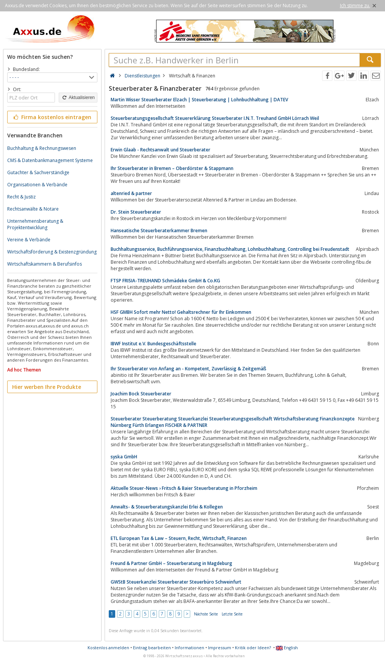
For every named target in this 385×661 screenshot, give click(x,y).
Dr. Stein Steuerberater (136, 212)
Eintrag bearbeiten (152, 647)
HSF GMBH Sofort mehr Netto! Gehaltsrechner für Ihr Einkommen (181, 312)
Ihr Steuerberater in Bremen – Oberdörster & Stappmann (172, 168)
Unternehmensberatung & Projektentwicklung (35, 224)
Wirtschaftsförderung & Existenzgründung (52, 252)
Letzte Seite (232, 614)
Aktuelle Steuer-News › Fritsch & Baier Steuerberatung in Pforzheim (184, 488)
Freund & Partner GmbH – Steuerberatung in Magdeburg (171, 563)
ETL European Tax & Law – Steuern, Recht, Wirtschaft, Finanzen (179, 538)
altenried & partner (131, 193)
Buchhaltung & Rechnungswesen (41, 148)
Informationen (189, 647)
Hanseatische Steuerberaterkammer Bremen (159, 230)
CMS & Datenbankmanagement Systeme (50, 160)
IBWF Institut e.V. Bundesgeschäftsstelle (153, 343)
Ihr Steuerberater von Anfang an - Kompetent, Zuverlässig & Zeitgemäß (188, 368)
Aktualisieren (78, 97)
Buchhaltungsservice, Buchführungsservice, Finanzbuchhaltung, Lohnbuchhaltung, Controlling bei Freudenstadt (230, 249)
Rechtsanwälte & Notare (33, 209)
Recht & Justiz (21, 197)
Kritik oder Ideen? (253, 647)
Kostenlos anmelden (108, 647)
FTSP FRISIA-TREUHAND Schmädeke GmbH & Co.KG (165, 280)
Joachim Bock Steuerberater (141, 393)
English (287, 647)
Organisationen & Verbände (37, 184)
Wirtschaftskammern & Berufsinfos (44, 264)
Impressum (219, 647)
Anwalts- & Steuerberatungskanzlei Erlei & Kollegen (167, 507)
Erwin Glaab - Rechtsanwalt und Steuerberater (160, 149)
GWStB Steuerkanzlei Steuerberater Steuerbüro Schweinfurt (176, 582)
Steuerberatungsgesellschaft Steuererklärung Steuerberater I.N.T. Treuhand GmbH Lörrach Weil (215, 118)
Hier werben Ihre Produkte (46, 386)
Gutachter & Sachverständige (38, 172)
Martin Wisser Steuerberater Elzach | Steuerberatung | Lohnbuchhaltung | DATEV (199, 99)
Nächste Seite (206, 614)
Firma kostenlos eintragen (51, 117)
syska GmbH (124, 456)
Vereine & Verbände (28, 239)
